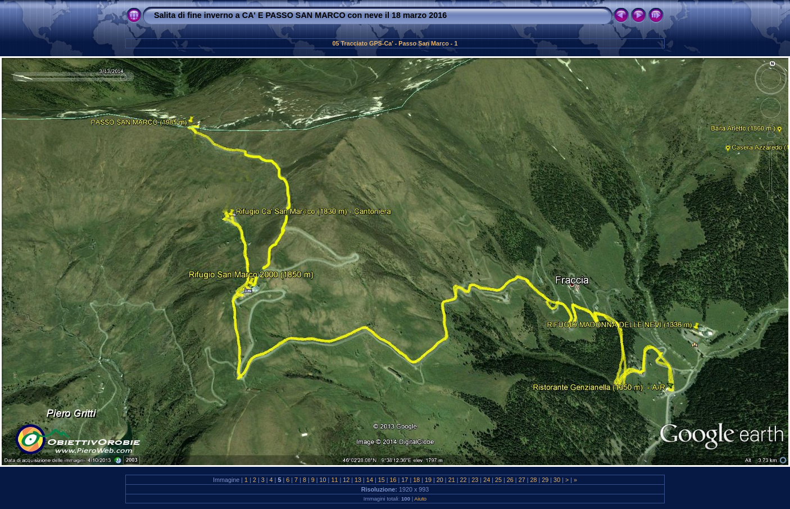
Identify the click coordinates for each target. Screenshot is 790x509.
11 (334, 479)
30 (557, 479)
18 (416, 479)
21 (452, 479)
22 (463, 479)
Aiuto (420, 499)
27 (522, 479)
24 (487, 479)
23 (475, 479)
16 (393, 479)
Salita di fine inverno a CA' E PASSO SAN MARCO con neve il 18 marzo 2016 (300, 15)
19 (428, 479)
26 (510, 479)
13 (358, 479)
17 (404, 479)
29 (545, 479)
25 (498, 479)
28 (533, 479)
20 (440, 479)
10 (323, 479)
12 (346, 479)
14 (370, 479)
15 (381, 479)
